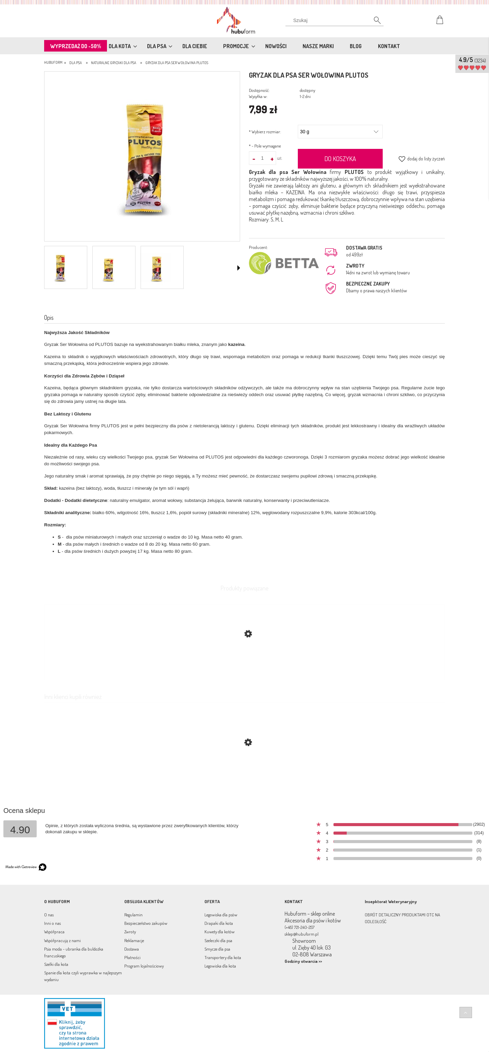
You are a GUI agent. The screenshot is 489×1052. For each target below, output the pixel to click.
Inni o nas (52, 923)
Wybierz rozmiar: (265, 131)
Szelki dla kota (56, 964)
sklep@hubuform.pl (302, 934)
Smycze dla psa (217, 949)
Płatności (132, 957)
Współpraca (54, 931)
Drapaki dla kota (218, 923)
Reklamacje (134, 940)
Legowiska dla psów (220, 914)
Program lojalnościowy (144, 966)
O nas (49, 914)
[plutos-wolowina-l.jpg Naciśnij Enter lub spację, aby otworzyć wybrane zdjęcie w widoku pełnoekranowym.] (142, 157)
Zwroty (130, 931)
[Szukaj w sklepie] (336, 20)
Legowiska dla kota (220, 966)
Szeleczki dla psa (218, 940)
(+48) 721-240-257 (299, 927)
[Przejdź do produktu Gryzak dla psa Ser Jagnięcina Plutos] (244, 774)
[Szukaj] (373, 22)
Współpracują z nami (62, 940)
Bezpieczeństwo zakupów (145, 923)
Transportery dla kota (222, 957)
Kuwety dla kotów (219, 931)
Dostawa (131, 949)
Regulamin (133, 914)
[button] (238, 268)
